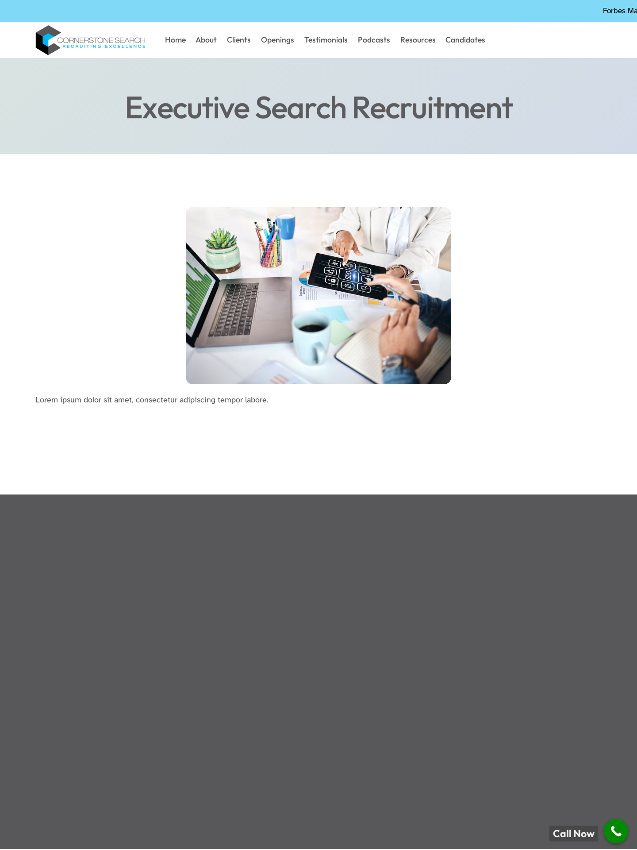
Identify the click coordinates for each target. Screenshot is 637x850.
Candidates (456, 40)
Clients (245, 40)
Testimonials (326, 40)
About (215, 40)
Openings (280, 40)
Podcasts (371, 40)
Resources (412, 40)
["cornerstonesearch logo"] (92, 41)
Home (187, 40)
